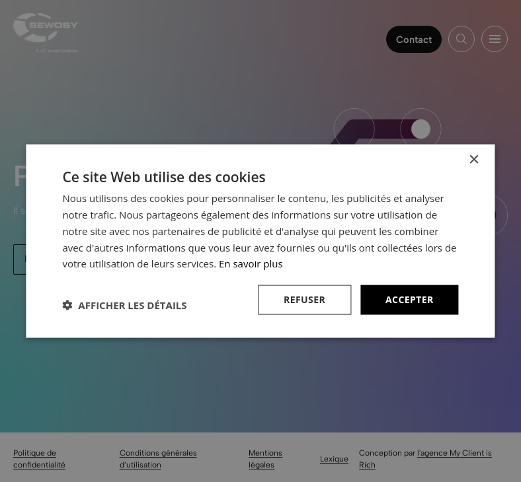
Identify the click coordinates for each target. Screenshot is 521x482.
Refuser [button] (304, 299)
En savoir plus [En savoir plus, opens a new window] (251, 263)
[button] (124, 305)
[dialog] (260, 241)
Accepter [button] (409, 299)
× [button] (474, 160)
